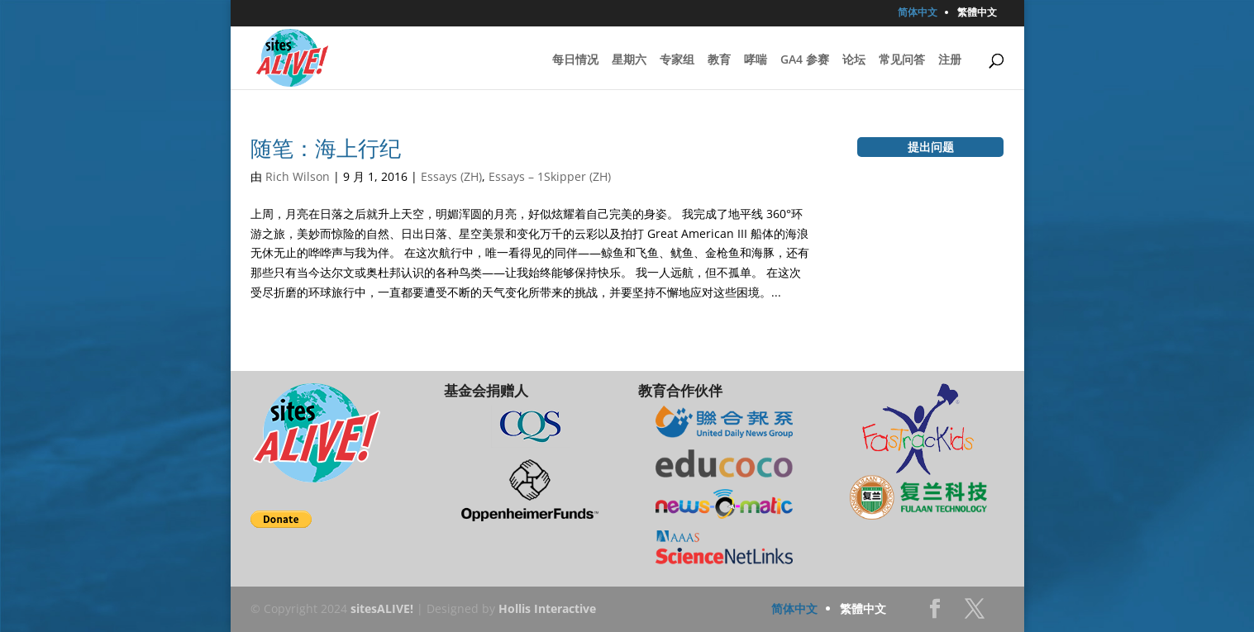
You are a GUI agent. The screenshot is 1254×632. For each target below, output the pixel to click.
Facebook (935, 613)
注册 (949, 60)
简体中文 (917, 13)
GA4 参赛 (804, 60)
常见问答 (902, 60)
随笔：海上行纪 (325, 148)
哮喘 (755, 60)
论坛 (853, 60)
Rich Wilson (297, 176)
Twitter (975, 613)
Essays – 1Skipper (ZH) (550, 176)
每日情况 (575, 60)
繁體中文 (977, 13)
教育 (719, 60)
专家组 (677, 60)
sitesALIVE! (381, 608)
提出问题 (931, 146)
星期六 (629, 60)
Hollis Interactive (547, 608)
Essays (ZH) (451, 176)
